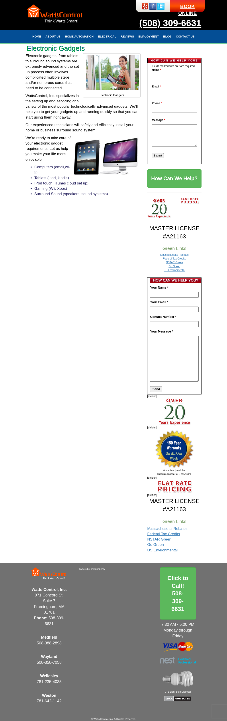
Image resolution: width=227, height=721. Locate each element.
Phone (157, 103)
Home (36, 36)
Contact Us (185, 36)
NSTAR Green (174, 262)
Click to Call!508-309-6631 (177, 593)
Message (158, 120)
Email (156, 86)
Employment (148, 36)
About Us (53, 36)
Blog (167, 36)
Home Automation (79, 36)
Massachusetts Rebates (174, 254)
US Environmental (174, 270)
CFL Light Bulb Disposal (178, 691)
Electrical (107, 36)
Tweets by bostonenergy (92, 569)
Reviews (127, 36)
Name (156, 69)
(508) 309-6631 (170, 23)
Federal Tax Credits (174, 258)
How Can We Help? (174, 178)
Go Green (174, 266)
